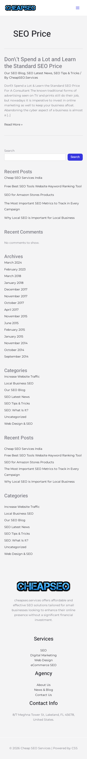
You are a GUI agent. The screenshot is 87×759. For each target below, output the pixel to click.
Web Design (43, 660)
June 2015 (11, 323)
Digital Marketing (43, 655)
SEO (43, 650)
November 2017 (15, 296)
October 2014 (14, 350)
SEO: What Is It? (16, 410)
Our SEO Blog (14, 73)
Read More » (13, 124)
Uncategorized (15, 417)
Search (9, 151)
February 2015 (14, 330)
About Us (44, 685)
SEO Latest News (39, 73)
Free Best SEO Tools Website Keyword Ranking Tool (43, 186)
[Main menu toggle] (77, 8)
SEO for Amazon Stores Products (29, 195)
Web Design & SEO (18, 424)
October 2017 (14, 303)
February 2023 (15, 269)
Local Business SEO (18, 383)
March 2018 (12, 276)
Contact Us (43, 695)
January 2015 (13, 336)
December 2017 (15, 289)
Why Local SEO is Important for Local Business (39, 218)
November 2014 (16, 343)
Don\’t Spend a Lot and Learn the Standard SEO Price (40, 62)
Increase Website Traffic (22, 376)
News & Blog (43, 690)
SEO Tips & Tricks (66, 73)
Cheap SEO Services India (23, 178)
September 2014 (16, 356)
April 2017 (11, 310)
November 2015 (15, 316)
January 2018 (13, 283)
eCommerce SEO (44, 665)
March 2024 (13, 262)
